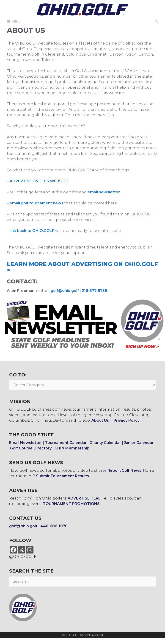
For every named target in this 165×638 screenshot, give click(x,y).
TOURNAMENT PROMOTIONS (71, 504)
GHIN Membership (72, 448)
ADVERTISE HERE (84, 498)
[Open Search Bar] (156, 21)
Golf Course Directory (31, 448)
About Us (100, 420)
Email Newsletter (25, 442)
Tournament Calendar (66, 442)
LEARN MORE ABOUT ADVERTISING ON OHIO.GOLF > (82, 267)
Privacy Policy (127, 420)
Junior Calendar (139, 442)
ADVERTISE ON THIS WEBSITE (39, 181)
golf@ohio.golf (65, 290)
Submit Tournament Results (62, 476)
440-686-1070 (54, 526)
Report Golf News (124, 470)
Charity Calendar (105, 442)
